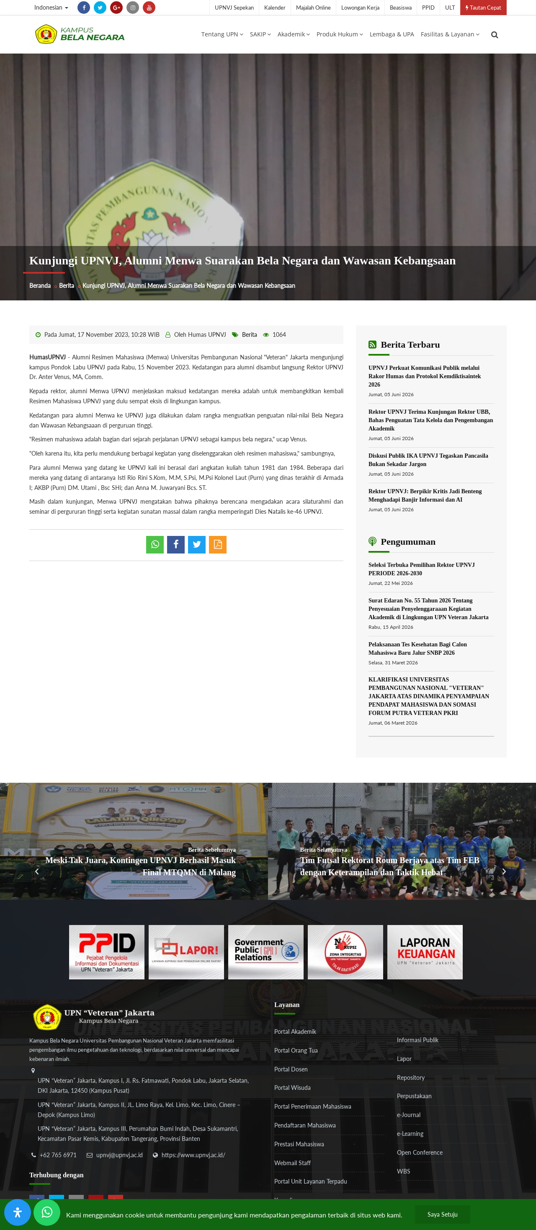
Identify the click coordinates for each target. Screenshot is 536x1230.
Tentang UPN (222, 35)
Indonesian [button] (51, 7)
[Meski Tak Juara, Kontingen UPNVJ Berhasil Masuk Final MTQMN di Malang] (134, 843)
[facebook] (83, 7)
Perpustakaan (414, 1098)
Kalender (275, 7)
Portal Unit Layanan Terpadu (310, 1183)
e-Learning (410, 1135)
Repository (411, 1079)
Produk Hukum (340, 35)
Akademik (294, 35)
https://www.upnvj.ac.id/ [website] (193, 1157)
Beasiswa (401, 7)
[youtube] (149, 7)
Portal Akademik (295, 1033)
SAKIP (260, 35)
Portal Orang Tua (296, 1052)
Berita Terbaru (404, 346)
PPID (428, 7)
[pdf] (218, 547)
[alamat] (144, 1113)
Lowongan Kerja (360, 7)
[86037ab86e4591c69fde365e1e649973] (106, 953)
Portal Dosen (291, 1070)
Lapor (404, 1060)
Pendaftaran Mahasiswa (305, 1127)
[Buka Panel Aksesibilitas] (17, 1212)
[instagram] (132, 7)
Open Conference (420, 1154)
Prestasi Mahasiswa (299, 1145)
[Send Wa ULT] (47, 1212)
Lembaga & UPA (392, 35)
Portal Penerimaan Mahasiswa (312, 1108)
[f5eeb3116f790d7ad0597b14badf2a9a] (266, 953)
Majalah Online (313, 7)
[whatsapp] (155, 547)
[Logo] (79, 34)
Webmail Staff (292, 1164)
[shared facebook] (176, 547)
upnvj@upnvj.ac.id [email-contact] (119, 1157)
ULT (450, 7)
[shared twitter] (197, 547)
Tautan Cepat (483, 7)
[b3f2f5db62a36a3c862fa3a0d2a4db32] (186, 953)
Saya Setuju (443, 1214)
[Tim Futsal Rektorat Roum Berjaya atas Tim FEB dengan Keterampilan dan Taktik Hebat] (402, 843)
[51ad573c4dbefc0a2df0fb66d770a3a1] (345, 953)
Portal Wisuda (292, 1089)
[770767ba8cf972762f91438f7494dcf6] (425, 953)
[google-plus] (116, 7)
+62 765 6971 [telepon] (58, 1157)
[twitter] (100, 7)
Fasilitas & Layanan (450, 35)
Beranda (40, 287)
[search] (495, 36)
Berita (66, 287)
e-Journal (408, 1116)
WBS (403, 1172)
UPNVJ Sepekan (234, 7)
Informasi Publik (417, 1042)
